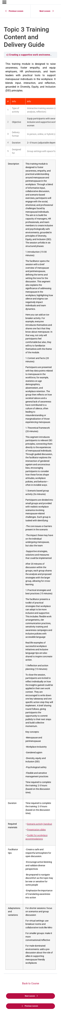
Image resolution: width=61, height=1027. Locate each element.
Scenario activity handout (39, 824)
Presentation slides (36, 829)
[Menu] (4, 2)
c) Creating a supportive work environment (29, 54)
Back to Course (30, 983)
